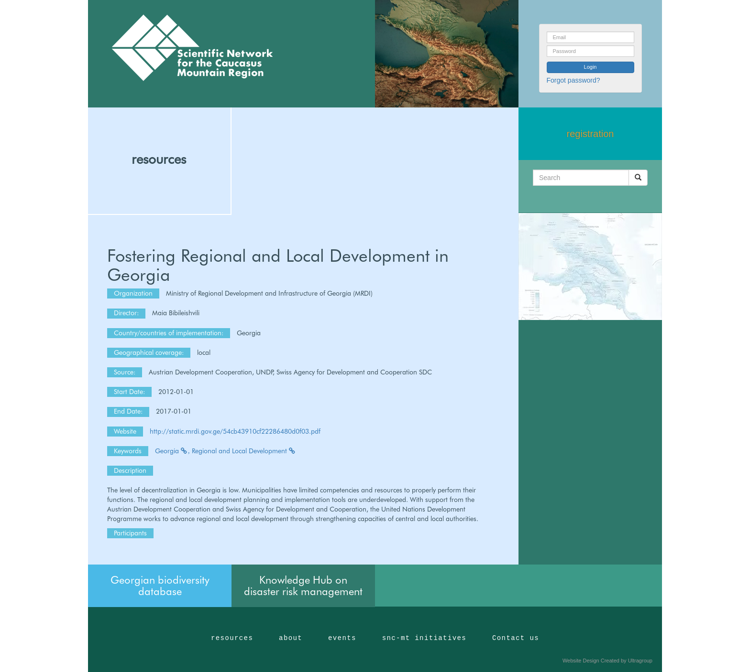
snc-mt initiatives (424, 638)
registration (590, 133)
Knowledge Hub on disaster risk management (303, 585)
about (290, 638)
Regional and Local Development (244, 451)
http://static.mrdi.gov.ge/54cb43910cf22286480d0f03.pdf (235, 431)
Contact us (515, 638)
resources (159, 159)
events (342, 638)
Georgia (172, 451)
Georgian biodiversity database (160, 585)
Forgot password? (573, 80)
